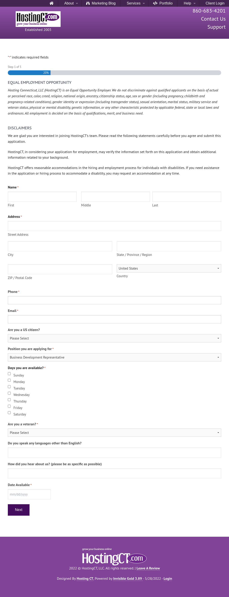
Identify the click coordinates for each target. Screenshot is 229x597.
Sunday (18, 375)
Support (216, 26)
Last (155, 205)
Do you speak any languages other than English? (44, 443)
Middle (86, 205)
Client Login (214, 3)
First (11, 205)
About (68, 3)
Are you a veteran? (23, 424)
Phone (13, 291)
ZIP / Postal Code (20, 278)
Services (132, 3)
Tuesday (19, 388)
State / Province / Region (134, 255)
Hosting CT (85, 578)
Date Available (20, 484)
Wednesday (21, 395)
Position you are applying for (30, 348)
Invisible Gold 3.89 (128, 578)
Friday (17, 408)
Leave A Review (148, 568)
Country (122, 276)
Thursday (20, 401)
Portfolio (163, 3)
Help (186, 3)
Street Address (18, 234)
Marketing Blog (101, 3)
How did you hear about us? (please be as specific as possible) (55, 464)
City (10, 255)
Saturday (19, 414)
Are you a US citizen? (24, 329)
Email (13, 310)
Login (168, 578)
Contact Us (213, 18)
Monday (19, 382)
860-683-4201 (209, 10)
